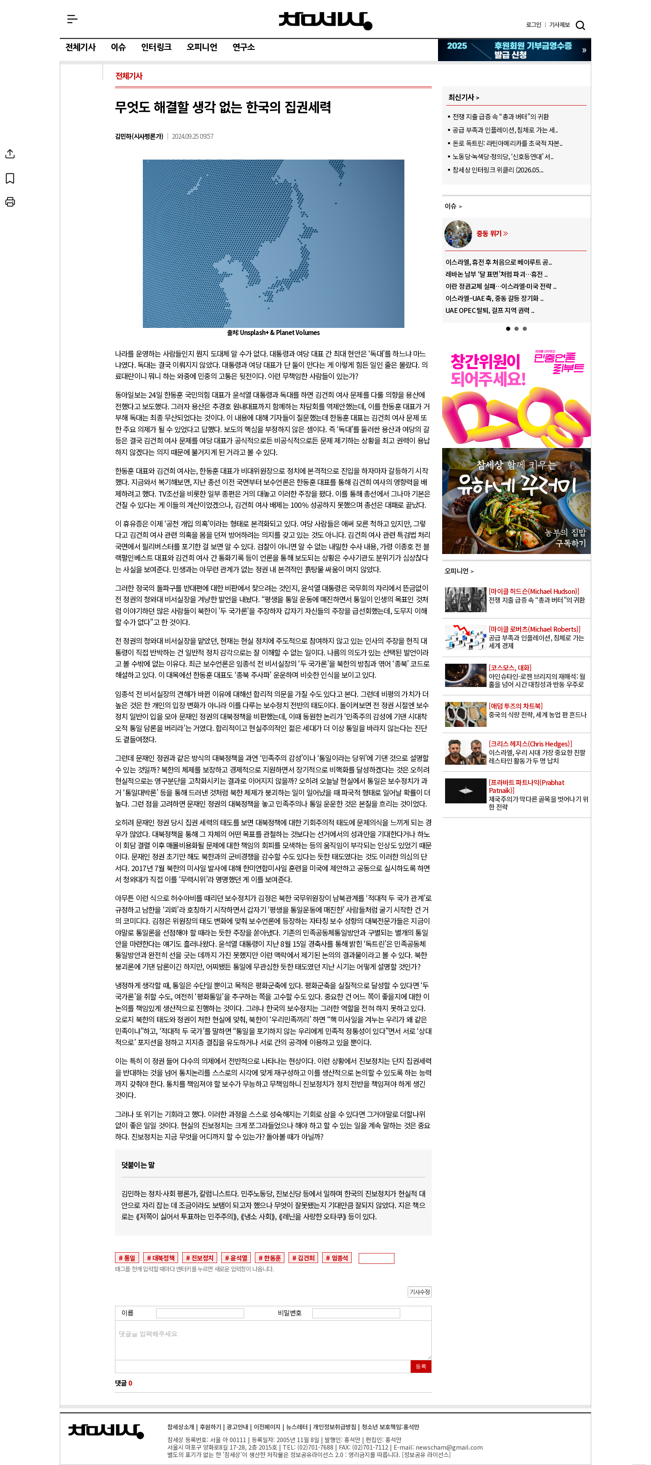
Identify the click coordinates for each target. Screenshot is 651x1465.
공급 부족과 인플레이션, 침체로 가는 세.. (505, 130)
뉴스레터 (297, 1426)
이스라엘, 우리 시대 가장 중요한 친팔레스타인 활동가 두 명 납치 (539, 752)
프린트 (82, 202)
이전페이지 (267, 1426)
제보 (559, 24)
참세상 (325, 21)
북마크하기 (82, 178)
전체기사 (80, 47)
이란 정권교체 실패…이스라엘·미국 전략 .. (500, 286)
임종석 (340, 1257)
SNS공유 (82, 154)
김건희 (306, 1257)
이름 (127, 1312)
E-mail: (404, 1447)
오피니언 (202, 47)
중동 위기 (489, 233)
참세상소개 (180, 1426)
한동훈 (272, 1257)
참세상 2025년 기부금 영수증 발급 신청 (515, 50)
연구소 (243, 47)
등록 (421, 1366)
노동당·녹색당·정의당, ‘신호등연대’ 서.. (503, 156)
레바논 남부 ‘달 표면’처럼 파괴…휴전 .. (496, 274)
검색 (580, 25)
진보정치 (202, 1257)
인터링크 (156, 47)
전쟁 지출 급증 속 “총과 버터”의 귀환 (501, 116)
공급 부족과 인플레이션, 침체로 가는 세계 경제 (539, 637)
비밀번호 (289, 1312)
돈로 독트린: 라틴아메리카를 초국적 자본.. (507, 143)
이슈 (118, 47)
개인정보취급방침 (334, 1426)
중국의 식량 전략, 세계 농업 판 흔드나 (539, 710)
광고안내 (237, 1426)
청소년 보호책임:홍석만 (390, 1426)
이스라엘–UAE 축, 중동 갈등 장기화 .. (494, 298)
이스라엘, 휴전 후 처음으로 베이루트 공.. (498, 262)
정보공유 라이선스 (426, 1454)
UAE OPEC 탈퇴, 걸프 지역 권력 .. (489, 310)
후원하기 (210, 1426)
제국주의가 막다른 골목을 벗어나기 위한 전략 (539, 795)
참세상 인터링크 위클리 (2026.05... (498, 170)
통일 (129, 1257)
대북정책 (163, 1257)
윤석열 (238, 1257)
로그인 (533, 24)
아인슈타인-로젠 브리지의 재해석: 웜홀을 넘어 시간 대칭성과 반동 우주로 (539, 676)
